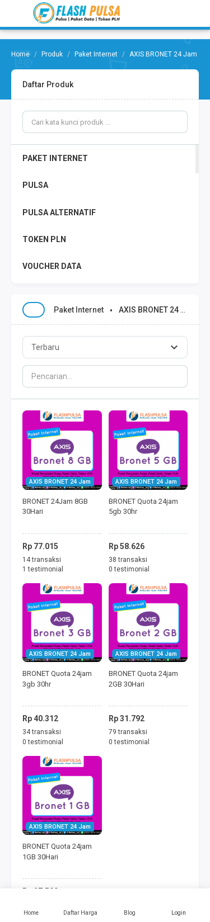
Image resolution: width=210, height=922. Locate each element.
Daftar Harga (80, 905)
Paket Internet (96, 54)
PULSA (35, 185)
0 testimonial (129, 569)
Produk (52, 54)
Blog (130, 905)
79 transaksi (128, 732)
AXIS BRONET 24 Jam (60, 481)
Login (178, 905)
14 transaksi (41, 560)
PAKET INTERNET (55, 158)
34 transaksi (41, 732)
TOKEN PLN (44, 239)
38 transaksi (128, 560)
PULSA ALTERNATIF (59, 212)
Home (31, 905)
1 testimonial (42, 569)
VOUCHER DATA (51, 266)
